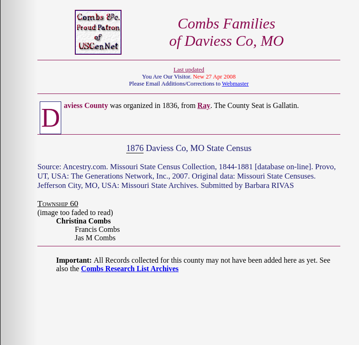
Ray (203, 105)
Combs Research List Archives (130, 269)
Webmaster (235, 83)
